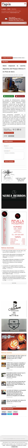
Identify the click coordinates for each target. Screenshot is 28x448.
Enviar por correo (9, 132)
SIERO (8, 9)
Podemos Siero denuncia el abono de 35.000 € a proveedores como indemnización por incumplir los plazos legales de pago (14, 272)
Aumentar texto (8, 96)
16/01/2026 (9, 370)
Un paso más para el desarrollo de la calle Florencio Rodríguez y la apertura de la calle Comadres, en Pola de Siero (16, 383)
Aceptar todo (14, 446)
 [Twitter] (13, 129)
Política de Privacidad (10, 445)
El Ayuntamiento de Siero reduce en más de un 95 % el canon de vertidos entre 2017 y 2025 (16, 357)
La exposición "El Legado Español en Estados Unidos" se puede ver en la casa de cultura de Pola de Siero (14, 267)
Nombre (6, 146)
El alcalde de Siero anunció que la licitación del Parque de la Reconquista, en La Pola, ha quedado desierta (16, 375)
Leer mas (14, 283)
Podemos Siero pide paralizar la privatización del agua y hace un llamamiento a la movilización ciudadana (13, 256)
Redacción (11, 136)
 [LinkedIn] (20, 129)
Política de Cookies (22, 445)
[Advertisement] (14, 41)
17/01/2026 (9, 360)
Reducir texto (20, 96)
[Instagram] (18, 129)
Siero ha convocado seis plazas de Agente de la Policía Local (16, 401)
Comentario (7, 151)
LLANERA (3, 9)
